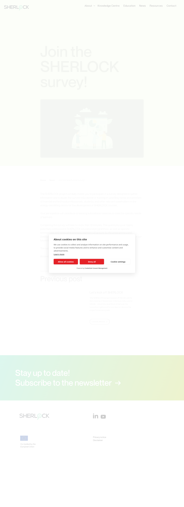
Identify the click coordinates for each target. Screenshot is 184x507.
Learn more (59, 254)
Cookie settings (118, 261)
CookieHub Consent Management (96, 268)
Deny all (92, 261)
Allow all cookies (66, 261)
